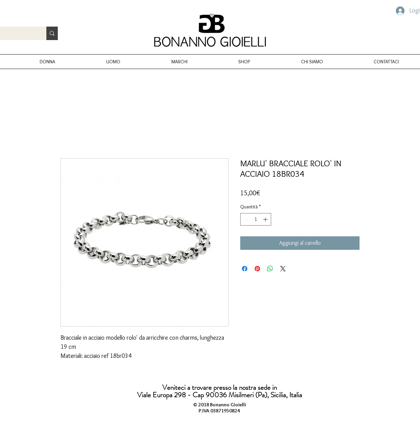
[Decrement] (245, 219)
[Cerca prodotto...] (52, 33)
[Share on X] (283, 269)
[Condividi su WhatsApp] (270, 269)
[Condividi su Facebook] (245, 269)
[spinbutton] (256, 219)
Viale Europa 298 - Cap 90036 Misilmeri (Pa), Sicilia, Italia (219, 395)
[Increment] (266, 219)
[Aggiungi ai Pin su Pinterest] (257, 269)
